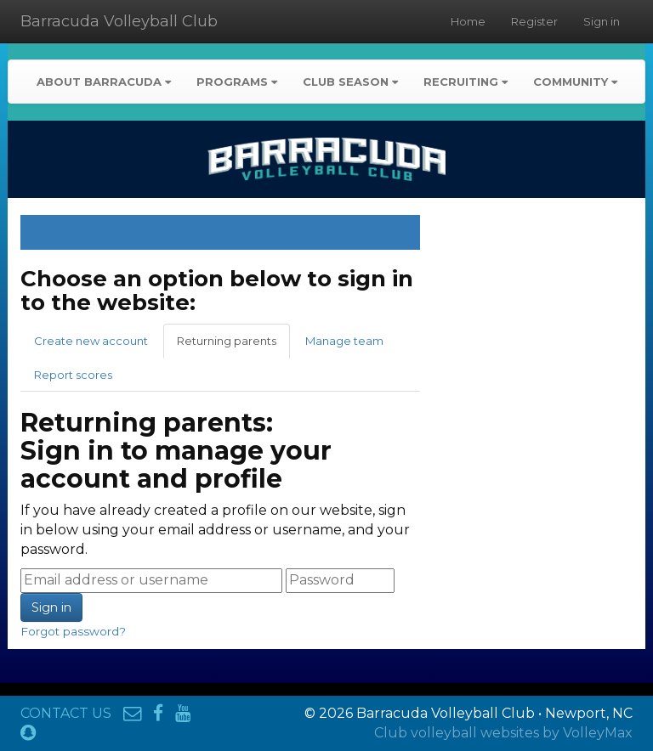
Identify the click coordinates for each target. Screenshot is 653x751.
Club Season (350, 81)
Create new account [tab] (91, 340)
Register (534, 21)
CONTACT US (65, 713)
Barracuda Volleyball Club (119, 21)
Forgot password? (73, 631)
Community (575, 81)
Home (468, 21)
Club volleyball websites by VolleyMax (503, 733)
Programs (236, 81)
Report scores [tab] (73, 374)
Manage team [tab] (344, 340)
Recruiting (465, 81)
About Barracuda (104, 81)
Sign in (601, 21)
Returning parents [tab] (226, 340)
